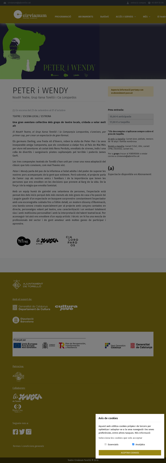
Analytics (140, 444)
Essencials (113, 444)
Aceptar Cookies (130, 452)
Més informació (142, 433)
